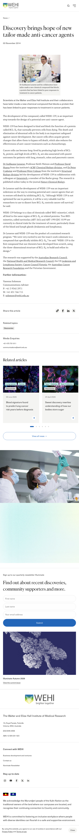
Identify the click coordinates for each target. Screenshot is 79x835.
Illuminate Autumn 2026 (14, 678)
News (5, 18)
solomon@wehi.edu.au (17, 295)
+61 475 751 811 (9, 343)
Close (72, 830)
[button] (74, 5)
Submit (39, 622)
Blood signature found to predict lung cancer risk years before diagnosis (20, 406)
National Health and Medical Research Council (30, 261)
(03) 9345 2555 (9, 730)
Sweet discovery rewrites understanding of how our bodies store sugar (58, 406)
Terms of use (21, 831)
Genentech (21, 178)
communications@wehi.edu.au (15, 347)
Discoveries (8, 328)
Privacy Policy (7, 831)
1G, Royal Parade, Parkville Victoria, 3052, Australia (13, 724)
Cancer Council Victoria (35, 264)
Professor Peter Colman (29, 171)
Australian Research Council (52, 257)
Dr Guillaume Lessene (14, 164)
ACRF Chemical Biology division (46, 167)
